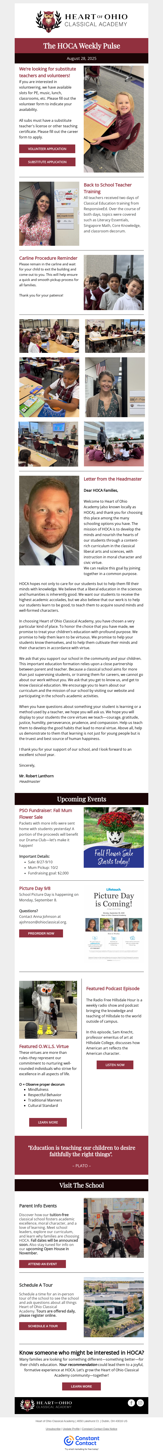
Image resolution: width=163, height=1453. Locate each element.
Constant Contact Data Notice (99, 1429)
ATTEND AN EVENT (42, 1264)
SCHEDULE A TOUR (43, 1326)
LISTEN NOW (115, 1065)
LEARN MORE (48, 1122)
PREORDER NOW (41, 933)
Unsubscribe (53, 1429)
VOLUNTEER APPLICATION (47, 149)
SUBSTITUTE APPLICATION (47, 162)
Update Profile (71, 1429)
